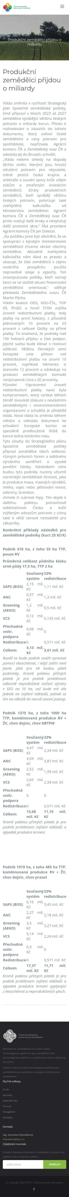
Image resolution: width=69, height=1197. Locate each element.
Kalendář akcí (10, 1100)
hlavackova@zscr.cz (13, 1139)
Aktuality (8, 1095)
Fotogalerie (9, 1111)
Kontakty (8, 1117)
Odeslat (55, 1164)
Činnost (7, 1106)
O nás (6, 1089)
